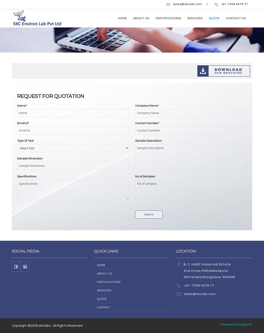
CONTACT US (236, 18)
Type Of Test (25, 140)
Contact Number (147, 123)
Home (101, 265)
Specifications (26, 176)
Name (22, 105)
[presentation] (167, 200)
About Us (104, 273)
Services (104, 290)
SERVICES (194, 18)
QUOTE (214, 18)
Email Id (23, 123)
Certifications (109, 282)
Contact (103, 307)
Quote (102, 299)
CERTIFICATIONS (168, 18)
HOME (122, 18)
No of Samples (145, 176)
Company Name (147, 105)
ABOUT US (141, 18)
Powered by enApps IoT (236, 324)
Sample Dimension (30, 158)
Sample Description (148, 140)
